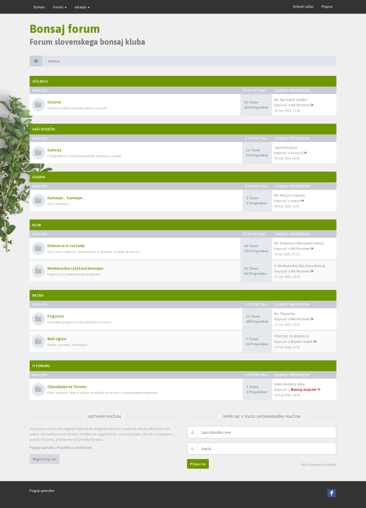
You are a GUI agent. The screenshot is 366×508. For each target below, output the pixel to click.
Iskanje (82, 7)
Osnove (54, 102)
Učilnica (40, 81)
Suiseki (38, 177)
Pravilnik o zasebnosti (74, 447)
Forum (60, 7)
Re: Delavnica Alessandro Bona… (300, 243)
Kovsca (297, 152)
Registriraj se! (44, 459)
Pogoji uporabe (42, 447)
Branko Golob (302, 341)
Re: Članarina (284, 313)
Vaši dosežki (43, 129)
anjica (295, 200)
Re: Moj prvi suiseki (289, 195)
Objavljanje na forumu (66, 386)
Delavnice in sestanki (66, 245)
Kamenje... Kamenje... (66, 197)
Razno (38, 295)
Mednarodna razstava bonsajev (75, 268)
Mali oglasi (56, 338)
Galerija (54, 149)
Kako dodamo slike (289, 384)
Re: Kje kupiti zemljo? (291, 99)
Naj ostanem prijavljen (315, 465)
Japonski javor (286, 147)
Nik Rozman (300, 104)
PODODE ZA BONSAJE (291, 336)
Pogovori (55, 316)
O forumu (41, 365)
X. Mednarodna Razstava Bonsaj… (301, 265)
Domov (39, 7)
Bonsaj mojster (303, 389)
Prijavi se (198, 463)
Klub (36, 224)
